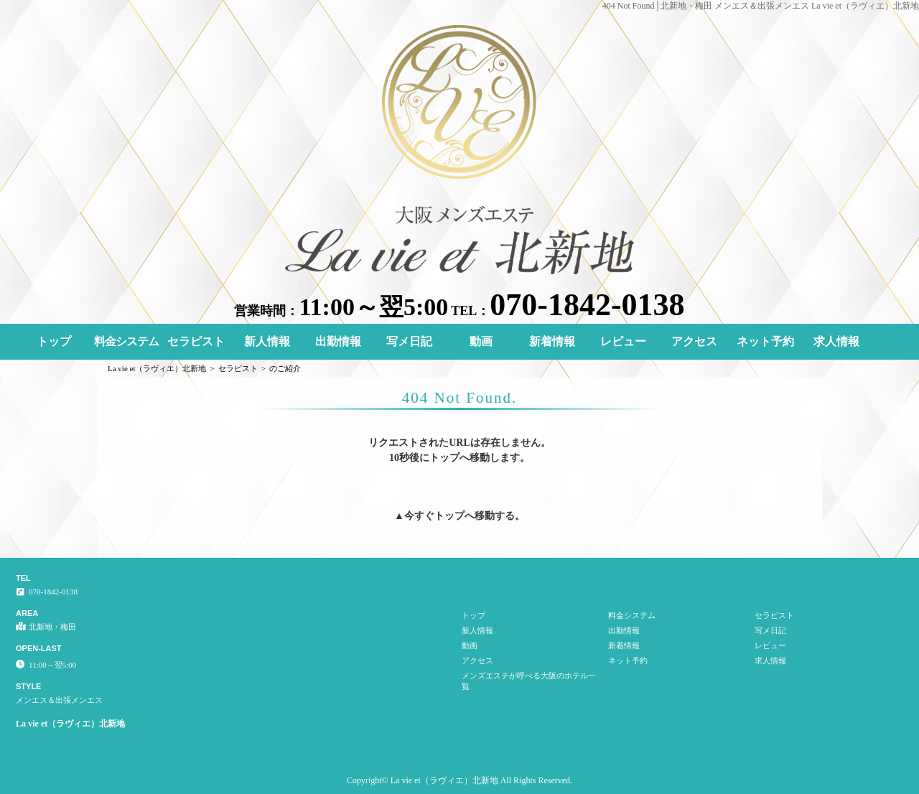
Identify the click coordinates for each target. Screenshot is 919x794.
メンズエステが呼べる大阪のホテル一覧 (529, 681)
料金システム (126, 341)
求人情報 (836, 341)
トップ (54, 341)
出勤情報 (338, 341)
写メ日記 (409, 341)
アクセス (694, 341)
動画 (481, 341)
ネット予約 (765, 341)
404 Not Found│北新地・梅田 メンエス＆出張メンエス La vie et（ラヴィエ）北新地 (760, 6)
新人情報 (267, 341)
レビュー (623, 341)
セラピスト (196, 341)
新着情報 (552, 341)
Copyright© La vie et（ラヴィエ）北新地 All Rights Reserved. (459, 780)
